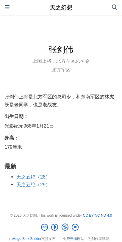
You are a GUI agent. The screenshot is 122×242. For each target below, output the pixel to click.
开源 (73, 239)
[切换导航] (7, 7)
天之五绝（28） (33, 176)
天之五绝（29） (33, 184)
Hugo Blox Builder (27, 239)
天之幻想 (61, 7)
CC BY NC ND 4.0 (97, 215)
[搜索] (114, 7)
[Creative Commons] (61, 227)
